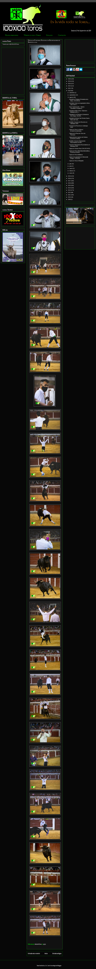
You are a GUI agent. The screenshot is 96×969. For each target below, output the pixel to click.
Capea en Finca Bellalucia (76, 154)
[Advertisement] (12, 70)
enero (71, 173)
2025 (69, 79)
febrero (71, 170)
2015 (69, 185)
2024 (69, 81)
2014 (69, 187)
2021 (69, 88)
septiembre (72, 95)
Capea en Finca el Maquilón (76, 160)
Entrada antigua (56, 953)
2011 (69, 194)
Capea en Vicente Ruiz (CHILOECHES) (79, 148)
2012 (69, 192)
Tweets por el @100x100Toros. (10, 44)
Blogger (59, 965)
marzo (71, 168)
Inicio (46, 953)
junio (70, 166)
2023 (69, 83)
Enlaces (49, 35)
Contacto (62, 35)
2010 (69, 197)
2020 (69, 90)
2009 (69, 199)
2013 (69, 190)
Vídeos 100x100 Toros (32, 35)
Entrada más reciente (34, 953)
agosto (71, 97)
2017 (69, 180)
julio (70, 163)
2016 (69, 183)
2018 (69, 178)
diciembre (72, 92)
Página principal (11, 35)
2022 (69, 86)
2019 (69, 176)
